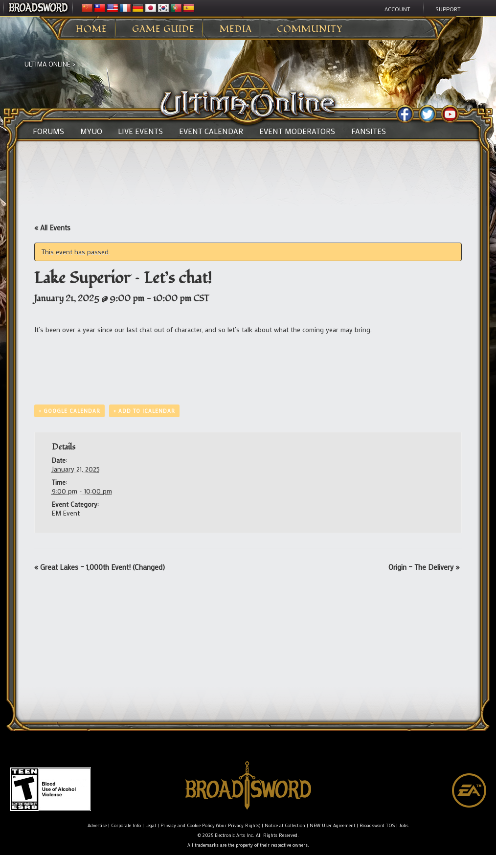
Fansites (368, 131)
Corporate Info (126, 825)
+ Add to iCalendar (144, 410)
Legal (150, 825)
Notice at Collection (285, 825)
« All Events (52, 227)
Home (91, 29)
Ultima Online (47, 63)
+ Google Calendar (69, 410)
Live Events (140, 131)
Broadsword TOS (377, 825)
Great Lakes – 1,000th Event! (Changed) (99, 567)
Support (448, 9)
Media (236, 29)
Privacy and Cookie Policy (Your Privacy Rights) (210, 825)
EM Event (66, 513)
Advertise (97, 825)
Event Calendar (211, 131)
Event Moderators (297, 131)
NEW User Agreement (332, 825)
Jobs (403, 825)
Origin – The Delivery (423, 567)
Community (309, 29)
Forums (48, 131)
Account (397, 9)
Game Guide (163, 29)
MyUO (91, 131)
